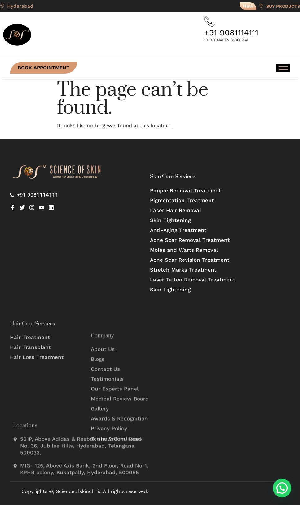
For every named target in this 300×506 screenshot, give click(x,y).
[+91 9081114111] (210, 21)
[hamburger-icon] (283, 69)
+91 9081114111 (231, 33)
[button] (282, 488)
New (248, 6)
